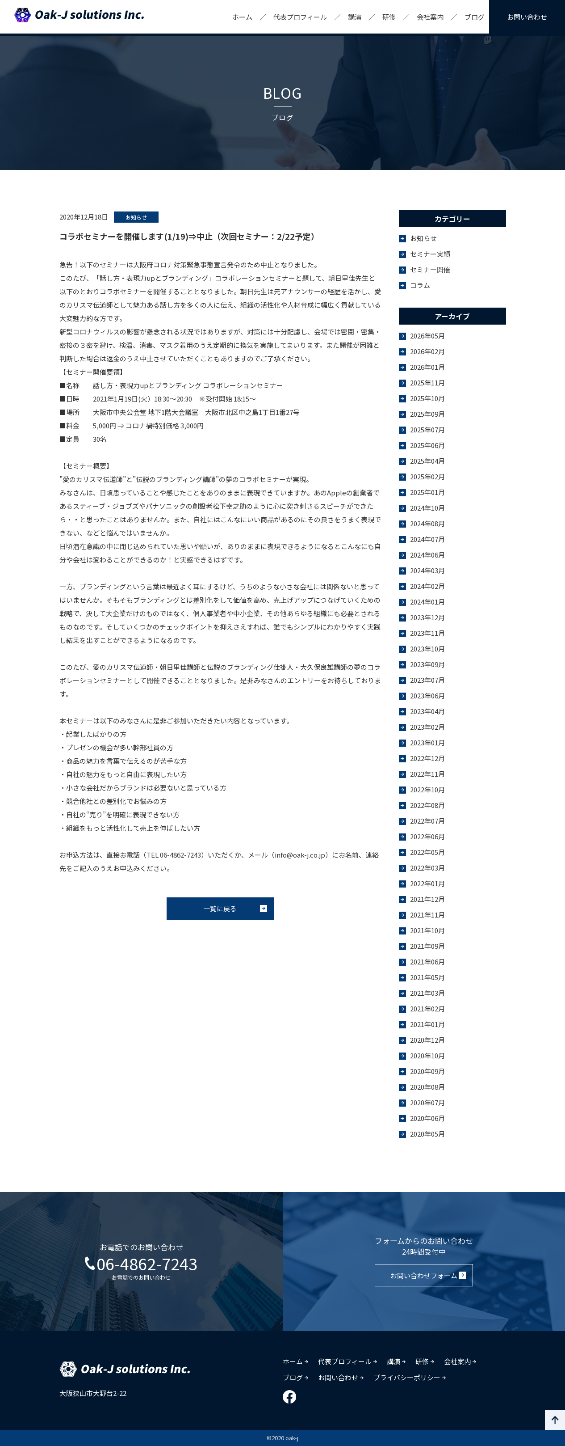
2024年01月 (427, 601)
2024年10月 (427, 507)
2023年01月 (427, 742)
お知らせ (423, 238)
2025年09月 (427, 414)
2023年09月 (427, 664)
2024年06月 (427, 554)
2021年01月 (427, 1024)
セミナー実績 (430, 253)
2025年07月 (427, 429)
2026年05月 (427, 335)
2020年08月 (427, 1086)
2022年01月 (427, 883)
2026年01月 (427, 367)
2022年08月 (427, 805)
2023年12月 (427, 617)
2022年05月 (427, 852)
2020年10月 (427, 1055)
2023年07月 (427, 680)
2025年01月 (427, 492)
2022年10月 (427, 789)
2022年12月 (427, 758)
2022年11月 (427, 773)
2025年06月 (427, 445)
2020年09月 (427, 1071)
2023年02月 (427, 726)
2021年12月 (427, 899)
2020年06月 (427, 1118)
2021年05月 (427, 977)
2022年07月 (427, 820)
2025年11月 (427, 382)
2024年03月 (427, 570)
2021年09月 (427, 946)
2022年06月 (427, 836)
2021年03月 (427, 993)
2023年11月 (427, 633)
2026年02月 (427, 351)
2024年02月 (427, 586)
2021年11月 (427, 914)
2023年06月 (427, 695)
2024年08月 (427, 523)
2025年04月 (427, 460)
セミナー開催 (430, 269)
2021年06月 (427, 961)
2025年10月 (427, 398)
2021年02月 (427, 1008)
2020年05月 (427, 1133)
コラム (420, 285)
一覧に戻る (220, 908)
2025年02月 (427, 476)
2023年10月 (427, 648)
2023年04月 (427, 711)
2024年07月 (427, 539)
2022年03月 (427, 867)
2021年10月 (427, 930)
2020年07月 (427, 1102)
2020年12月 (427, 1039)
